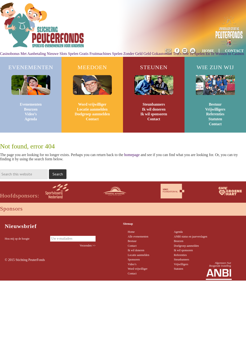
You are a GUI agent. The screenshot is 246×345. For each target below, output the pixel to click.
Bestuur (215, 104)
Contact (92, 119)
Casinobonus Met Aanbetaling (23, 54)
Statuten (215, 119)
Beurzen (31, 109)
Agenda (31, 119)
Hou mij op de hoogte (17, 238)
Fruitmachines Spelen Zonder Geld (115, 54)
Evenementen (31, 104)
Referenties (215, 114)
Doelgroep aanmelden (92, 114)
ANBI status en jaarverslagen (190, 236)
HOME (208, 51)
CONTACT (234, 51)
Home (131, 231)
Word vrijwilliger (92, 104)
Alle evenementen (138, 236)
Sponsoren (134, 259)
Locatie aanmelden (92, 109)
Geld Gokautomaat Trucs (163, 54)
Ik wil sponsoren (154, 114)
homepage (132, 155)
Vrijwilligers (215, 109)
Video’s (31, 114)
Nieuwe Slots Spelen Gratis (67, 54)
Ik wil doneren (153, 109)
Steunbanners (154, 104)
